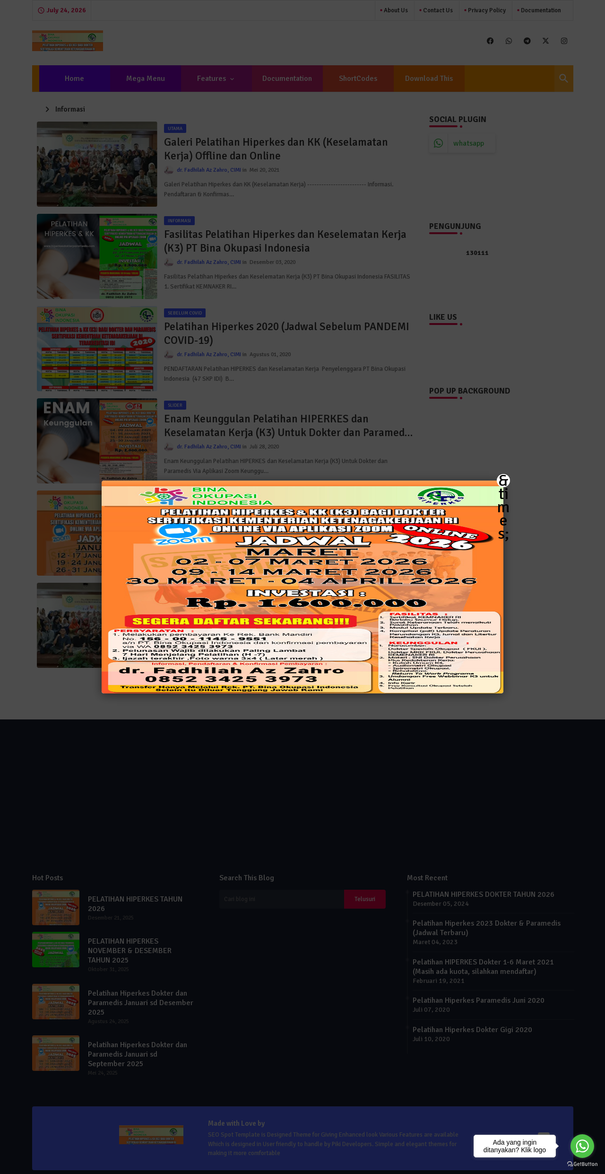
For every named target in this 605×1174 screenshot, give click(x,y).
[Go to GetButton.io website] (582, 1164)
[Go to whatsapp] (582, 1146)
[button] (302, 587)
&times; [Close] (503, 480)
